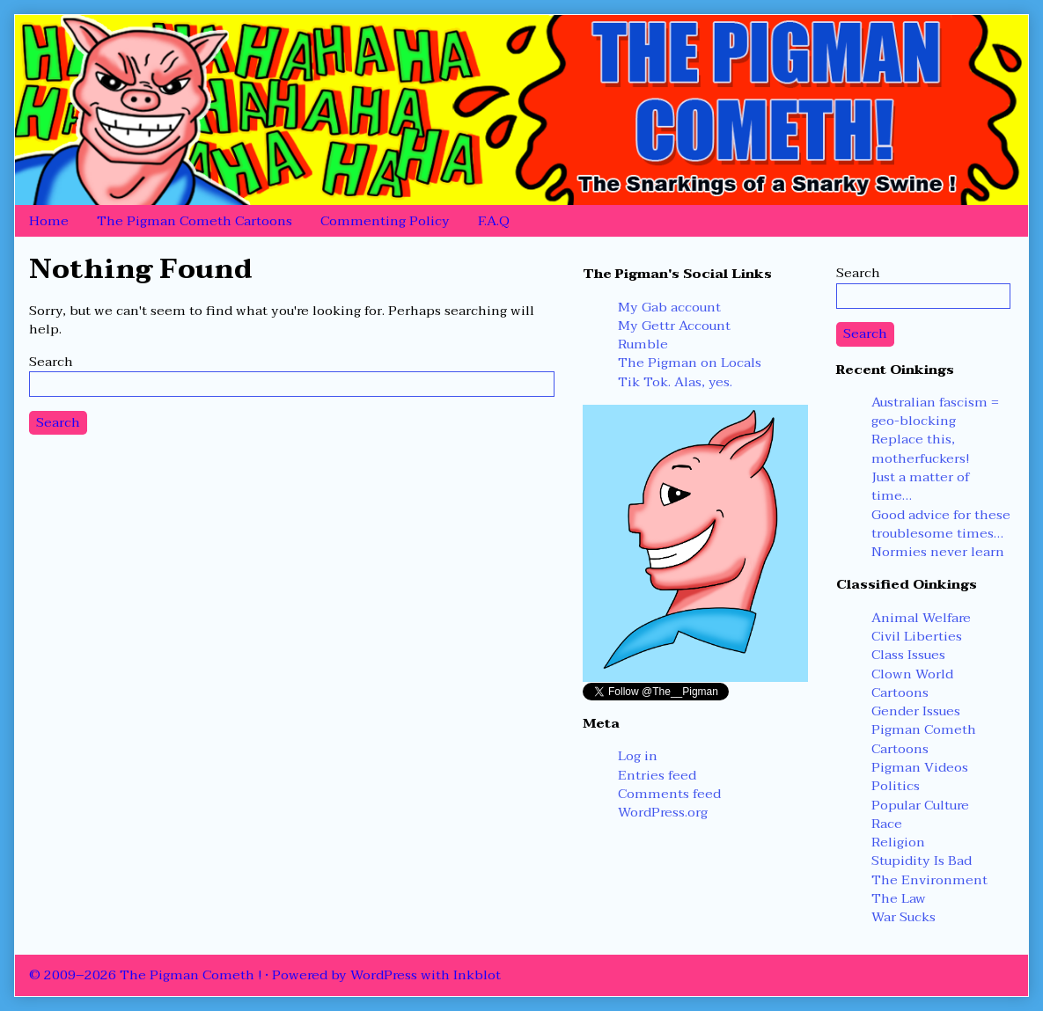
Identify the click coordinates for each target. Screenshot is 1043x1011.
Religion (898, 842)
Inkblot (477, 974)
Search (51, 361)
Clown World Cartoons (912, 683)
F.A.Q (494, 220)
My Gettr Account (674, 325)
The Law (898, 898)
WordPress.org (663, 812)
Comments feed (669, 793)
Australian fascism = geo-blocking (935, 411)
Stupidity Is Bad (921, 860)
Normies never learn (937, 551)
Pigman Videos (919, 767)
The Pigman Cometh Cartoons (194, 220)
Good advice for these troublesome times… (940, 524)
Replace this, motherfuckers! (920, 448)
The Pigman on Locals (689, 362)
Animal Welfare (921, 617)
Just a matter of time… (920, 486)
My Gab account (669, 307)
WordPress (383, 974)
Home (49, 220)
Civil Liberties (916, 636)
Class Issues (908, 654)
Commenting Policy (385, 220)
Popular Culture (920, 805)
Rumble (643, 344)
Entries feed (657, 775)
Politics (895, 785)
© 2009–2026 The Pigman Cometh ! (145, 974)
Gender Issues (915, 711)
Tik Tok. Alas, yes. (675, 381)
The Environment (929, 879)
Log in (637, 755)
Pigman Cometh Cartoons (923, 738)
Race (886, 823)
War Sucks (903, 916)
